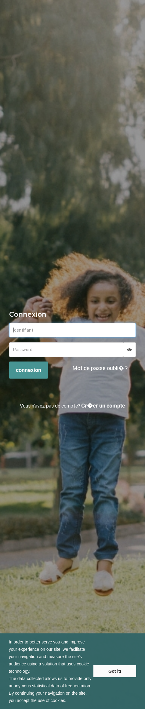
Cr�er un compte (103, 405)
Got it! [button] (114, 671)
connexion (28, 370)
